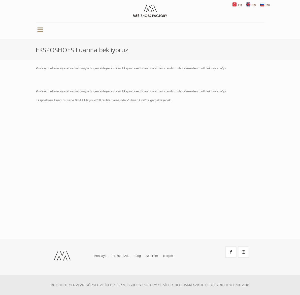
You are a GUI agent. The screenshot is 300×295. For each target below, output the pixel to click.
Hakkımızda (121, 256)
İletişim (168, 256)
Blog (137, 256)
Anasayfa (100, 256)
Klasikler (152, 256)
